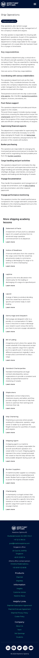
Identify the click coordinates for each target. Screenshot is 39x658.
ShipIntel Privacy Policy (19, 613)
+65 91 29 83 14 (19, 557)
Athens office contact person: (19, 561)
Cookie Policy (19, 616)
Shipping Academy (9, 21)
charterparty (5, 117)
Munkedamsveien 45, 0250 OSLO (19, 536)
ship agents (5, 96)
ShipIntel (19, 577)
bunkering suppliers (29, 96)
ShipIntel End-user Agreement (19, 609)
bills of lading (30, 186)
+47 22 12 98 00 (19, 540)
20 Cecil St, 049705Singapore (19, 552)
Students (19, 637)
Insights (19, 588)
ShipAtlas (19, 581)
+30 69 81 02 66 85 (19, 568)
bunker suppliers (14, 156)
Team (19, 630)
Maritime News (19, 596)
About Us (19, 626)
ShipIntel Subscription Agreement (19, 605)
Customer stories (19, 592)
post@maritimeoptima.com (19, 543)
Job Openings (19, 633)
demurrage (31, 135)
